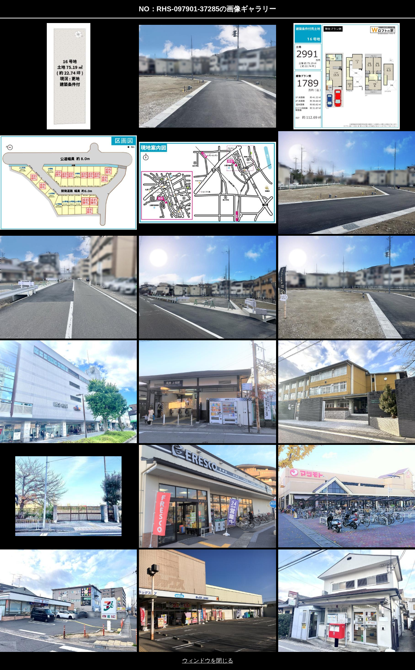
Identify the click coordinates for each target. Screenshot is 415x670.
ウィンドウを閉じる (207, 661)
